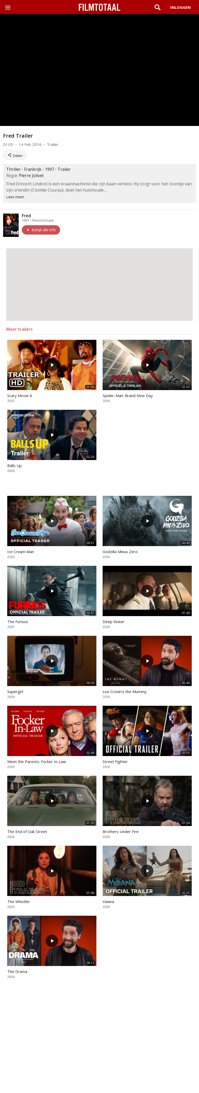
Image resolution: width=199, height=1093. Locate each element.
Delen (15, 155)
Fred (26, 215)
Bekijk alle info (41, 229)
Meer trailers (19, 329)
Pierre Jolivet (31, 175)
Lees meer (15, 196)
